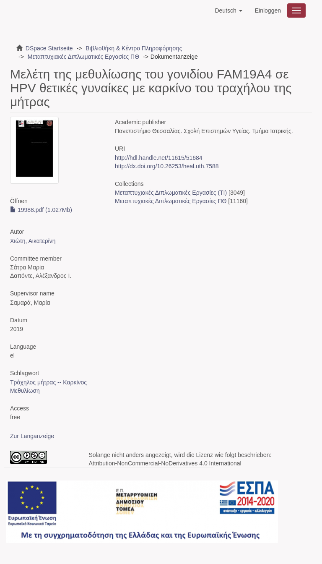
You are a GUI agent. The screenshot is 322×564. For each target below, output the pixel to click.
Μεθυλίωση (25, 390)
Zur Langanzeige (32, 436)
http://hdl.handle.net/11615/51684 (159, 157)
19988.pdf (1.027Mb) (41, 209)
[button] (228, 10)
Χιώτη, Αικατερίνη (33, 241)
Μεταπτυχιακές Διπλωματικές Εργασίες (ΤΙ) (171, 192)
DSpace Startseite (49, 48)
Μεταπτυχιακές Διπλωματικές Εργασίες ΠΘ (83, 56)
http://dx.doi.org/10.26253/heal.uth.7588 (167, 166)
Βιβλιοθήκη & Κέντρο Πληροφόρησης (134, 48)
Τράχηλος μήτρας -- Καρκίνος (48, 382)
